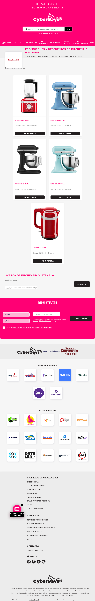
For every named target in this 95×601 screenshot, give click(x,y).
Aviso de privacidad (35, 524)
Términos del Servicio (45, 321)
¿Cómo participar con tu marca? (41, 528)
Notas (29, 539)
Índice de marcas (34, 532)
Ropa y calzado (34, 489)
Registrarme (81, 318)
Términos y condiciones (42, 328)
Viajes (29, 505)
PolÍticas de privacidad (21, 328)
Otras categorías (35, 508)
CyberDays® (15, 588)
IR (68, 29)
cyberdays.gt (34, 600)
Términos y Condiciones (37, 520)
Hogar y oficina (34, 497)
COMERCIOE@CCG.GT (35, 550)
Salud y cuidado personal (38, 501)
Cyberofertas (33, 482)
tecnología (32, 493)
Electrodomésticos (36, 486)
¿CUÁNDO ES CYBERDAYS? (37, 536)
